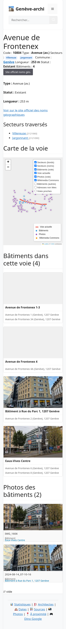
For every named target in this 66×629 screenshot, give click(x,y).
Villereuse (11, 57)
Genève (8, 62)
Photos (18, 614)
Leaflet (45, 244)
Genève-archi (30, 9)
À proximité (38, 614)
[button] (45, 206)
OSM (52, 244)
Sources (39, 609)
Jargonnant (26, 57)
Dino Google (33, 619)
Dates (22, 609)
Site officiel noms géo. (18, 72)
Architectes (46, 604)
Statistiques (22, 604)
